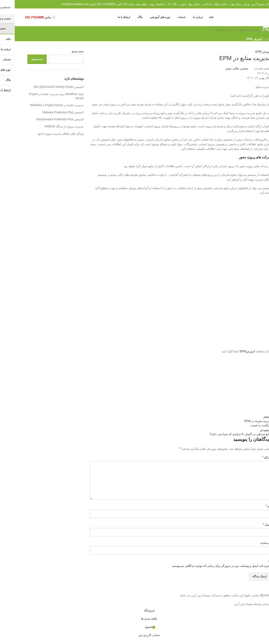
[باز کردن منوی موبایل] (39, 19)
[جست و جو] (44, 19)
